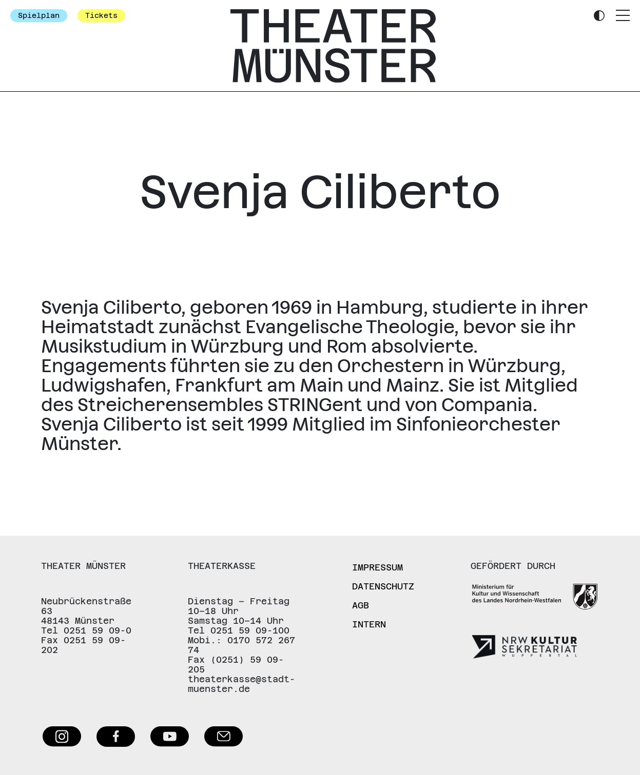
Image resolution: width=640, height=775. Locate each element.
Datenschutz (383, 586)
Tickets (101, 15)
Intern (369, 624)
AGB (360, 605)
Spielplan (39, 15)
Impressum (377, 567)
